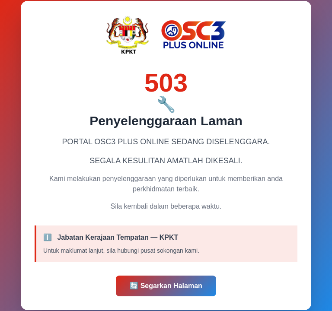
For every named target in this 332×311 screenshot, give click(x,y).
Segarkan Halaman (166, 285)
